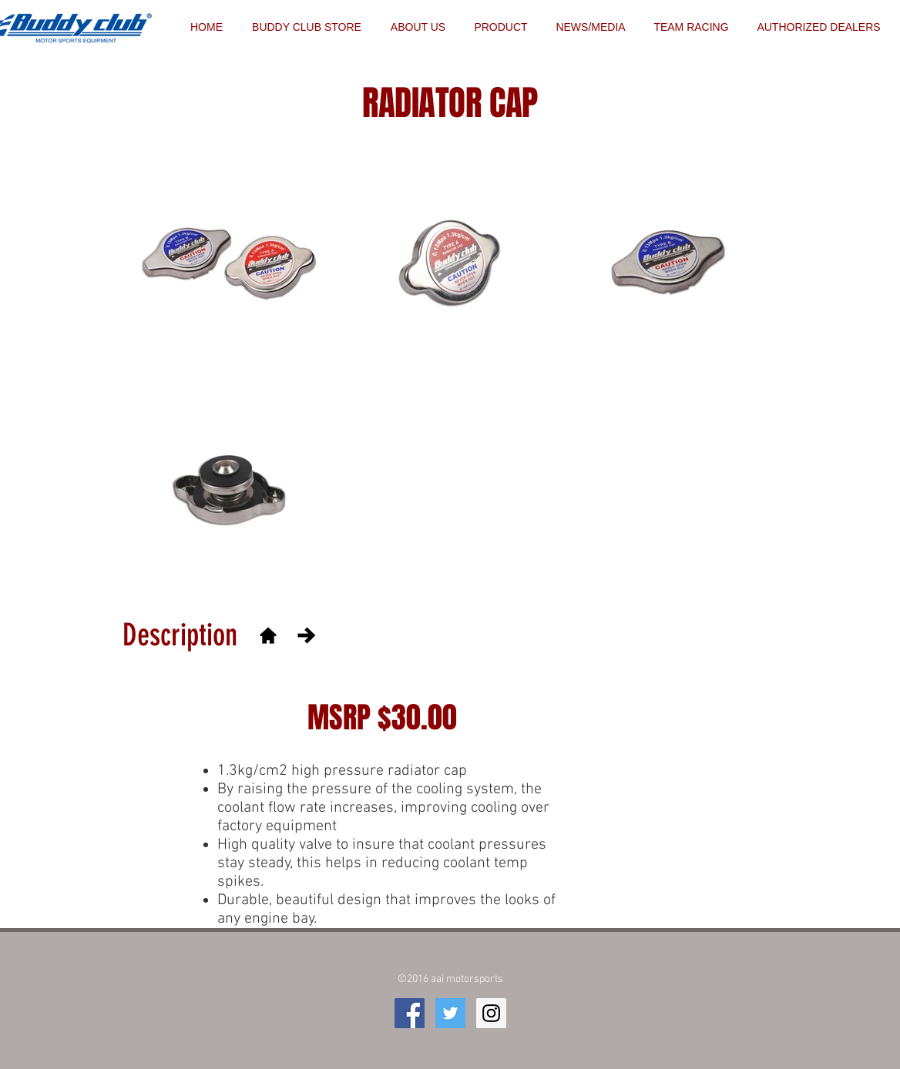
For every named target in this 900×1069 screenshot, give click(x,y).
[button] (691, 27)
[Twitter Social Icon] (450, 1013)
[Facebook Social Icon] (410, 1013)
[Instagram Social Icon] (491, 1013)
